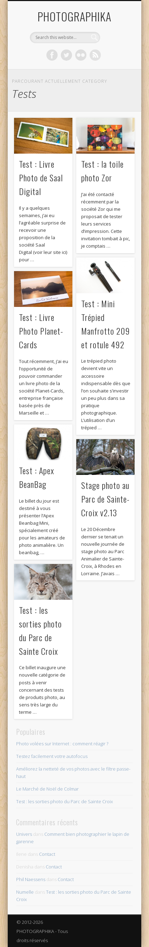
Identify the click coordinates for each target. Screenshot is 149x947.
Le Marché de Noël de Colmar (47, 789)
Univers (24, 834)
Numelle (25, 892)
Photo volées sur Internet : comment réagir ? (62, 743)
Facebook (52, 55)
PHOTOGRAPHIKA (74, 16)
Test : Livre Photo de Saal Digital (41, 177)
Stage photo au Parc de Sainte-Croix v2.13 (105, 499)
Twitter (66, 55)
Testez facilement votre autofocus (52, 756)
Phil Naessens (30, 879)
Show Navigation (116, 62)
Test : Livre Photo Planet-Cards (41, 331)
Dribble (95, 55)
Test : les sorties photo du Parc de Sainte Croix (64, 801)
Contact (47, 854)
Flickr (80, 55)
